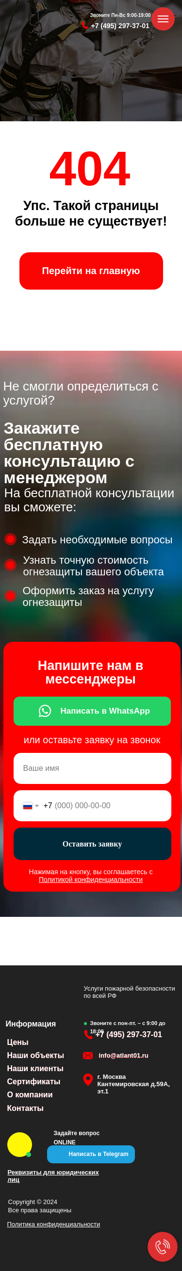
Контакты (25, 1108)
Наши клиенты (35, 1068)
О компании (30, 1095)
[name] (92, 768)
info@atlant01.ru (124, 1055)
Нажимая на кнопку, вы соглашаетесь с (91, 875)
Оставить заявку (92, 844)
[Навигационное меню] (163, 19)
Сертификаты (34, 1081)
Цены (18, 1042)
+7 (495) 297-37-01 (120, 26)
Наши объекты (36, 1055)
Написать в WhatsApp (105, 711)
